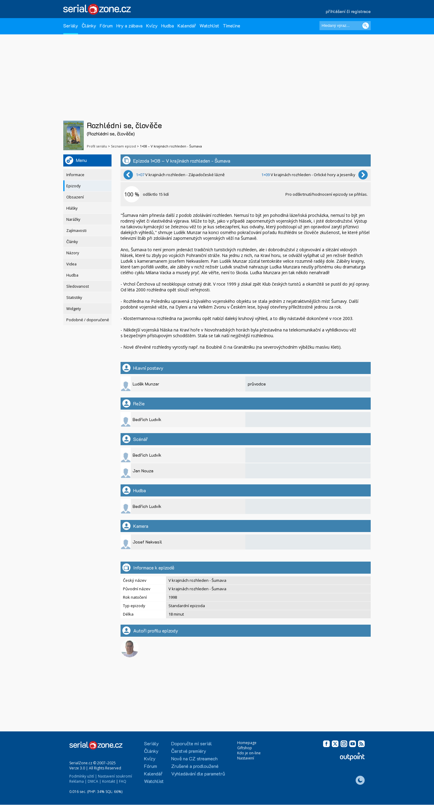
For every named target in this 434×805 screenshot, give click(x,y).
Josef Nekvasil (147, 542)
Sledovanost (77, 286)
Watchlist (209, 25)
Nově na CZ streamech (194, 758)
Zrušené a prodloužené (195, 766)
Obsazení (75, 197)
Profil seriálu (97, 146)
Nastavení (245, 758)
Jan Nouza (143, 471)
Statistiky (74, 297)
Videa (71, 264)
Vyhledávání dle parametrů (198, 773)
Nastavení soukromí (115, 776)
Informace (75, 174)
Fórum (106, 25)
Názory (72, 252)
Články (89, 25)
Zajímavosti (76, 230)
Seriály (70, 25)
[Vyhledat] (365, 25)
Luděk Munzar (146, 384)
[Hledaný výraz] (345, 25)
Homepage (246, 742)
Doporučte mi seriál (191, 743)
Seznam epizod (123, 146)
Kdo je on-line (249, 753)
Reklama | (78, 781)
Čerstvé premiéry (188, 751)
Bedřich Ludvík (147, 419)
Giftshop (244, 747)
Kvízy (152, 25)
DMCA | (94, 781)
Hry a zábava (129, 25)
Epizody (73, 186)
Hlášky (71, 208)
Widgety (73, 308)
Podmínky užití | (83, 776)
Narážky (73, 219)
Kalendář (187, 25)
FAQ (122, 781)
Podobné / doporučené (87, 319)
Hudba (167, 25)
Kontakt (108, 781)
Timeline (231, 25)
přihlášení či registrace (348, 11)
